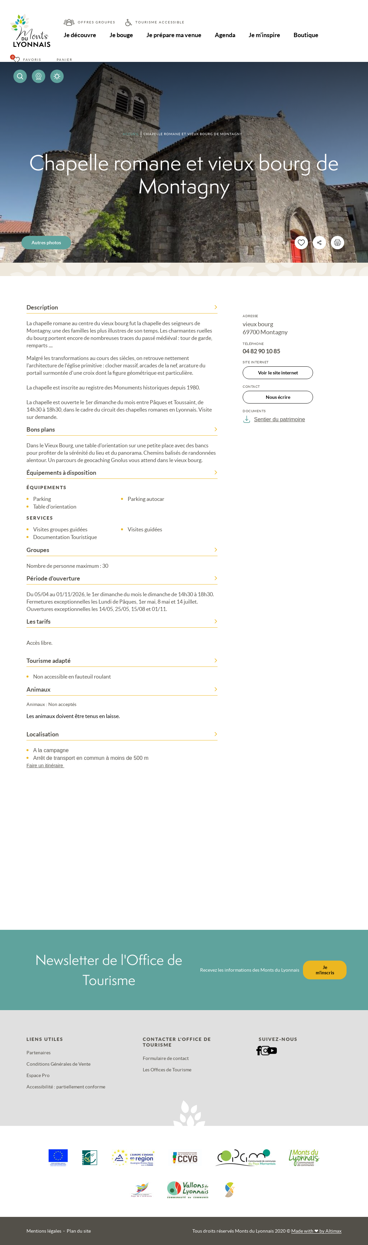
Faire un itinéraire (48, 765)
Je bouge (121, 34)
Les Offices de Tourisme (167, 1069)
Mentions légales (43, 1231)
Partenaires (38, 1052)
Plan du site (79, 1231)
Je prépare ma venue (173, 34)
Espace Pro (38, 1075)
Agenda (225, 34)
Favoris (32, 60)
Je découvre (80, 34)
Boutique (306, 34)
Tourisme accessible (160, 22)
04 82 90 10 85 (261, 351)
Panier (64, 60)
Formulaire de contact (166, 1058)
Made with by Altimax (316, 1231)
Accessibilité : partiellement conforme (65, 1086)
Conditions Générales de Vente (58, 1064)
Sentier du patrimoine (274, 419)
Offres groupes (96, 22)
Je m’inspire (264, 34)
